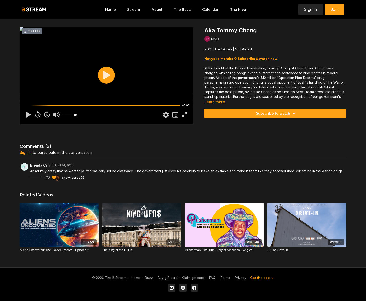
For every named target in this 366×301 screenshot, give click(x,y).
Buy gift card (168, 278)
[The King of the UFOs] (141, 250)
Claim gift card (193, 278)
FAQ (212, 278)
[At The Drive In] (306, 250)
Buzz (149, 278)
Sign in (310, 9)
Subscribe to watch (276, 113)
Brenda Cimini (42, 165)
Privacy (240, 278)
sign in (26, 152)
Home (135, 278)
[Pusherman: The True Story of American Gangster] (224, 250)
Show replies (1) (73, 177)
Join (334, 9)
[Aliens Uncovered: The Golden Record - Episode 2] (59, 250)
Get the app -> (262, 278)
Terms (225, 278)
